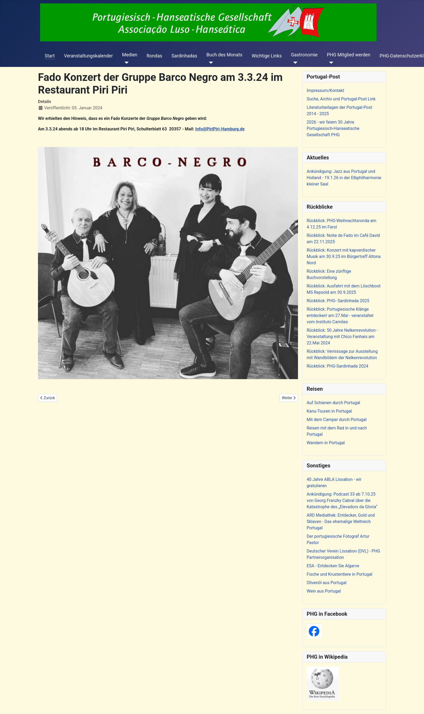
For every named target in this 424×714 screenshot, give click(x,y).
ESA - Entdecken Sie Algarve (333, 565)
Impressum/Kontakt (325, 90)
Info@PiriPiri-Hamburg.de (220, 128)
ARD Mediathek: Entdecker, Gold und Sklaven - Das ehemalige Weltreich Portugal (341, 521)
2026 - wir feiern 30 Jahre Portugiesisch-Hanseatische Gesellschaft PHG (333, 128)
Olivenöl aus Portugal (326, 582)
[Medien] (125, 62)
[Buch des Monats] (209, 62)
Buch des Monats (224, 54)
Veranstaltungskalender (88, 55)
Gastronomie (304, 54)
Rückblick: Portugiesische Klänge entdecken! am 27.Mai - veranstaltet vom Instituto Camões (340, 315)
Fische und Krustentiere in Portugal (339, 574)
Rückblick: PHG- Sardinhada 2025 (338, 300)
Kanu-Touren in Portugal (329, 411)
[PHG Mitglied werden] (330, 62)
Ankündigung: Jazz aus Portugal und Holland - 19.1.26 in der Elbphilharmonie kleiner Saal (344, 178)
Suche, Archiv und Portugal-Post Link (341, 98)
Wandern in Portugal (326, 442)
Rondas (154, 55)
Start (50, 55)
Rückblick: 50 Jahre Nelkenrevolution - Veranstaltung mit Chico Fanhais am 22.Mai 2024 (342, 336)
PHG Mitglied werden (348, 54)
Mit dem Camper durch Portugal (337, 419)
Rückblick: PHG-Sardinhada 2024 (337, 366)
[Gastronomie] (294, 62)
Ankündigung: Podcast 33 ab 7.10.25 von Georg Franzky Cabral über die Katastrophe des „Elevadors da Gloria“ (342, 500)
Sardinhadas (184, 55)
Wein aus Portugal (324, 591)
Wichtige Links (267, 55)
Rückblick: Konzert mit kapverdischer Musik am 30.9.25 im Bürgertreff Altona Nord (343, 256)
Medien (129, 54)
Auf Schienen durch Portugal (333, 402)
